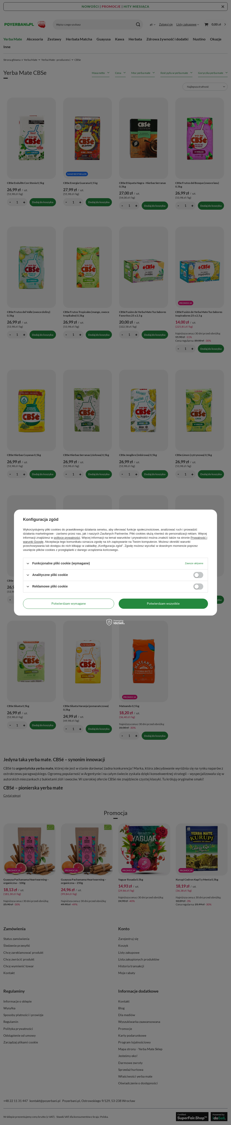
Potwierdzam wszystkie (163, 603)
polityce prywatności (67, 537)
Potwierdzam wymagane (68, 603)
